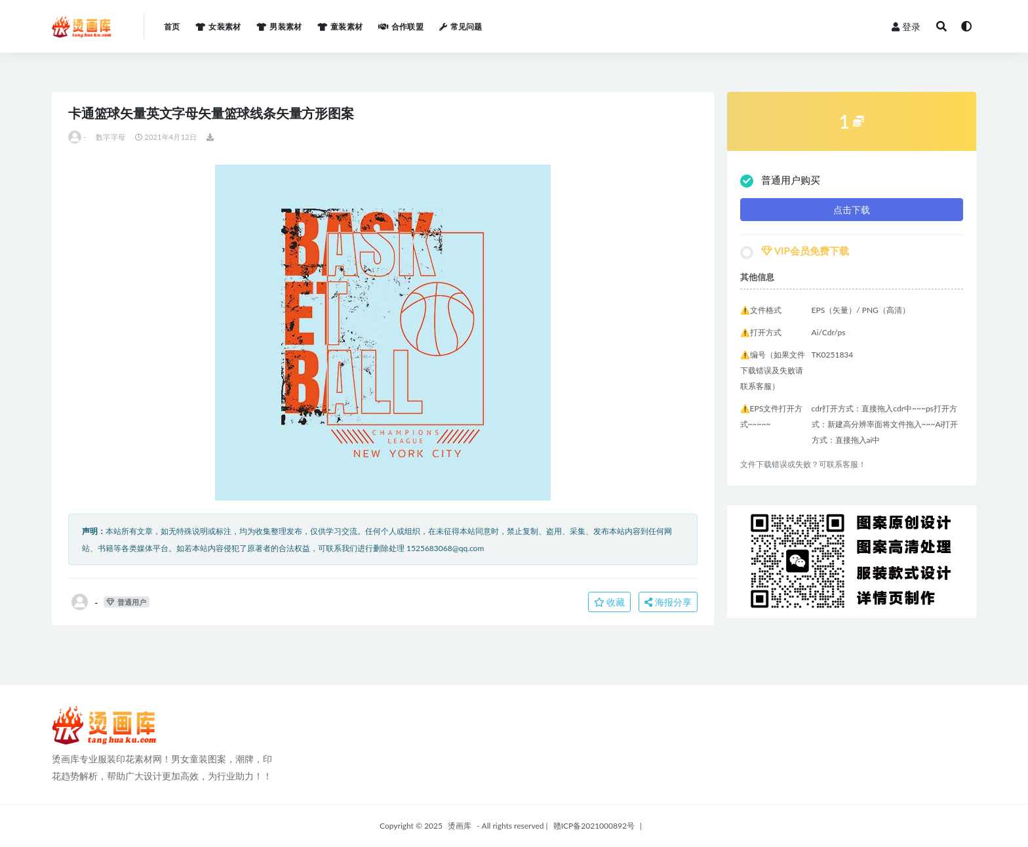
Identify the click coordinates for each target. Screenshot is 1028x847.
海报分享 (668, 602)
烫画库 (459, 826)
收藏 (609, 602)
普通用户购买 (780, 181)
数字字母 (110, 137)
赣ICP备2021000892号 (594, 826)
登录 (906, 26)
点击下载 (851, 209)
